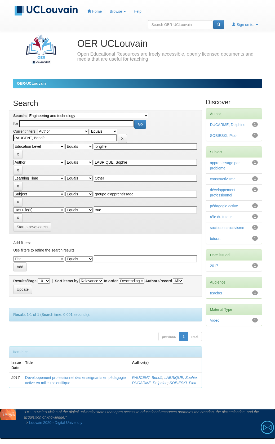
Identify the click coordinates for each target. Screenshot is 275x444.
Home (94, 11)
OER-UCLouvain (31, 83)
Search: (20, 116)
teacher (216, 293)
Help (137, 11)
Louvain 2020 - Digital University (55, 422)
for (15, 124)
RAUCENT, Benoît (147, 377)
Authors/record (158, 281)
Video (215, 320)
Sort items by (66, 281)
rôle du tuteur (221, 217)
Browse (118, 11)
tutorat (215, 238)
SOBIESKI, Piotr (183, 383)
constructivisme (223, 179)
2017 (214, 266)
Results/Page (25, 281)
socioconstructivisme (227, 228)
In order (111, 281)
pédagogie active (224, 206)
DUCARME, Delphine (149, 383)
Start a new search (32, 227)
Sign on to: (245, 24)
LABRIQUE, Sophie (181, 377)
